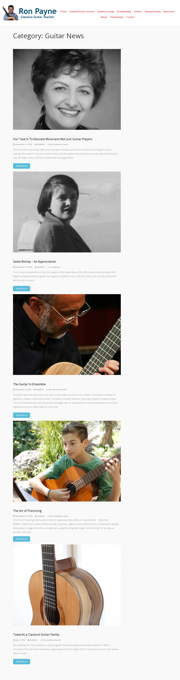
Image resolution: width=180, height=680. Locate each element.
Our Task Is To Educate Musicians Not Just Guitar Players (52, 139)
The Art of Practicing (27, 511)
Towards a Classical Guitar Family (36, 634)
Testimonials (116, 17)
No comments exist (59, 144)
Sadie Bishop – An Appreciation (34, 261)
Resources (168, 11)
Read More (21, 165)
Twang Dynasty (152, 11)
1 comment (55, 267)
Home (63, 11)
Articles (138, 11)
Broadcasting (124, 11)
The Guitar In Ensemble (29, 384)
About (103, 17)
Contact (130, 17)
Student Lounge (105, 11)
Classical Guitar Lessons (81, 11)
